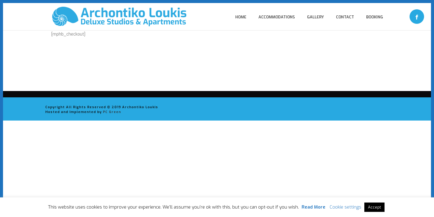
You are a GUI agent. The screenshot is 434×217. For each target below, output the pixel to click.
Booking (374, 17)
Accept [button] (374, 207)
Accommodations (276, 17)
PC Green (112, 112)
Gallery (315, 17)
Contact (345, 17)
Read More (313, 207)
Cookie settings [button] (345, 207)
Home (240, 17)
